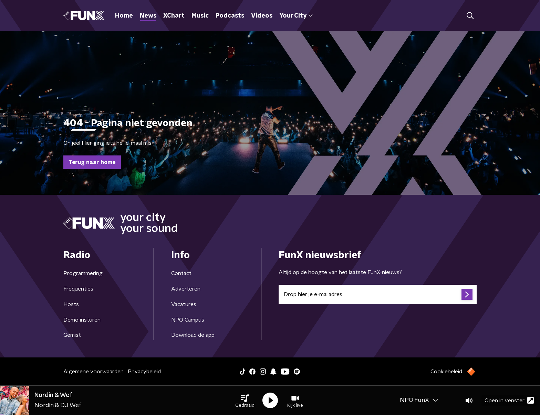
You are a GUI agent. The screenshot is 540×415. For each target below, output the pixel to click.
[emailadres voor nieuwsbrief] (378, 294)
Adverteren (185, 289)
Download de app (193, 335)
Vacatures (183, 304)
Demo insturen (82, 320)
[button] (245, 400)
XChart (174, 16)
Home (124, 16)
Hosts (71, 304)
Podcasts (230, 16)
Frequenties (78, 289)
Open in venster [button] (509, 400)
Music (200, 16)
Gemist (72, 335)
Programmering (83, 273)
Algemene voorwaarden (93, 371)
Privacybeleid (144, 371)
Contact (181, 273)
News (148, 16)
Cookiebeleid (446, 371)
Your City (296, 16)
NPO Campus (187, 320)
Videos (261, 16)
